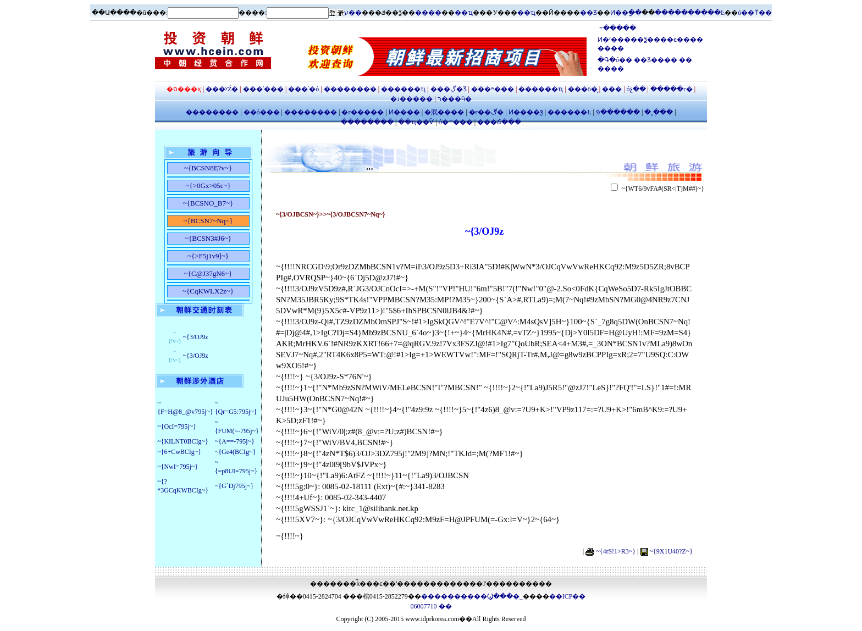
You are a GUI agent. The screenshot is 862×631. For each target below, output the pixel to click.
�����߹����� (617, 28)
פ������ (618, 112)
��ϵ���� (681, 39)
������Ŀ (569, 112)
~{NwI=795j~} (177, 467)
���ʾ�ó (303, 89)
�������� (350, 89)
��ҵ (464, 12)
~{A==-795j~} (235, 441)
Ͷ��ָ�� (626, 12)
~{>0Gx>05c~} (207, 185)
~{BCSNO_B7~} (208, 203)
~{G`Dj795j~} (234, 486)
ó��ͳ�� (755, 12)
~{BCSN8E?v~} (208, 168)
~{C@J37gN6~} (208, 273)
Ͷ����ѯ (526, 112)
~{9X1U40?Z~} (671, 551)
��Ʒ (588, 12)
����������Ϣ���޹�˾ (472, 596)
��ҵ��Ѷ (416, 122)
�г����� (362, 112)
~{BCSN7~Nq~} (208, 221)
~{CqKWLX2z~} (208, 291)
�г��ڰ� (485, 112)
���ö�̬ (582, 89)
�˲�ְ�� (659, 112)
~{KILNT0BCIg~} (182, 441)
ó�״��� (455, 122)
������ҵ (403, 89)
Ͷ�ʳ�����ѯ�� (629, 39)
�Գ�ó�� (616, 60)
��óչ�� (636, 89)
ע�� (353, 12)
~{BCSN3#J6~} (208, 238)
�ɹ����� (412, 99)
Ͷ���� (403, 112)
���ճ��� (498, 122)
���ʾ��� (264, 89)
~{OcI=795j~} (176, 426)
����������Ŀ (690, 12)
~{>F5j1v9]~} (208, 256)
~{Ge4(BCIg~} (235, 452)
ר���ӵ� (454, 99)
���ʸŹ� (223, 89)
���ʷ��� (492, 89)
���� (428, 12)
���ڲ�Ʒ (448, 89)
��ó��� (262, 112)
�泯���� (443, 112)
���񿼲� (611, 89)
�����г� (672, 89)
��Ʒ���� (656, 60)
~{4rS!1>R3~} (616, 551)
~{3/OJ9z (195, 337)
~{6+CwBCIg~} (179, 452)
